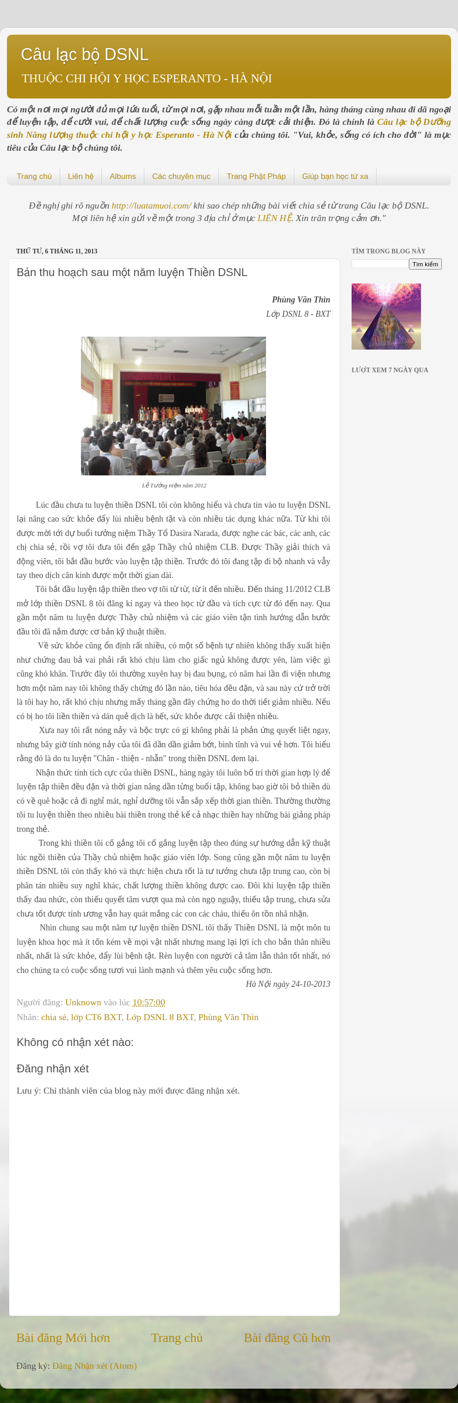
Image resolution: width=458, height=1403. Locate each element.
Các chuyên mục (181, 176)
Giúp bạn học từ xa (335, 176)
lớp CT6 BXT (96, 1017)
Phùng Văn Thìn (228, 1017)
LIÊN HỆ (274, 218)
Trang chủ (34, 176)
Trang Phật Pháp (256, 176)
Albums (123, 176)
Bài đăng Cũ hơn (287, 1337)
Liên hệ (80, 176)
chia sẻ (53, 1017)
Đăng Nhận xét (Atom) (94, 1365)
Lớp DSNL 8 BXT (160, 1017)
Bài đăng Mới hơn (63, 1337)
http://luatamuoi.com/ (152, 205)
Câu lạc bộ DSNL (85, 54)
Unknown (84, 1002)
